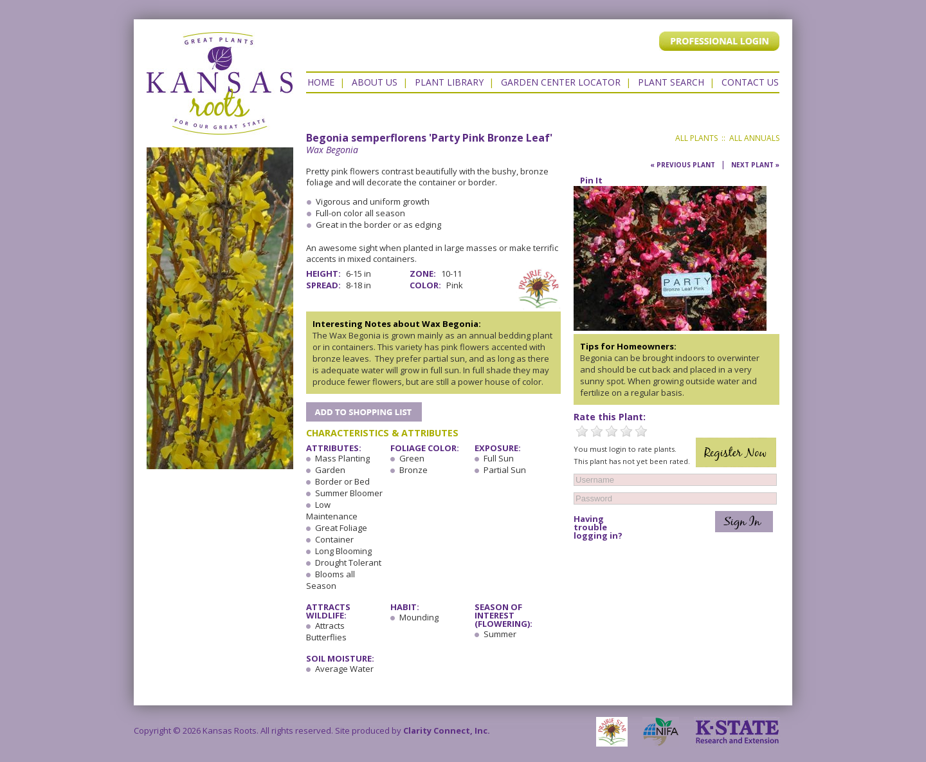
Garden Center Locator (561, 82)
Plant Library (449, 82)
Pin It (591, 180)
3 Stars (611, 431)
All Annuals (754, 138)
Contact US (750, 82)
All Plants (696, 138)
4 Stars (626, 431)
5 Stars (641, 431)
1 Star (582, 431)
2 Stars (596, 431)
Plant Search (671, 82)
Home (320, 82)
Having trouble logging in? (598, 527)
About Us (374, 82)
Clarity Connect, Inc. (446, 730)
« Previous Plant (682, 164)
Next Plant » (755, 164)
